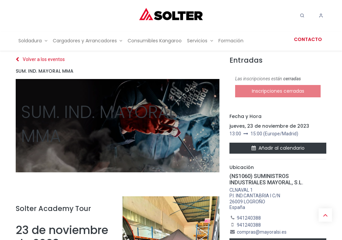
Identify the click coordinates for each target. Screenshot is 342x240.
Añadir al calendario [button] (278, 148)
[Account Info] (321, 15)
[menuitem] (33, 41)
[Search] (302, 15)
